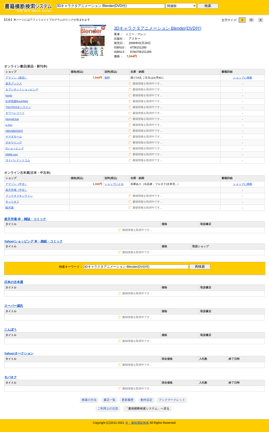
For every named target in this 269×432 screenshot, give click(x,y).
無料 (107, 77)
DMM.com (11, 154)
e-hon (8, 125)
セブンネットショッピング (21, 89)
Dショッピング (14, 148)
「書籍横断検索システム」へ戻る (147, 408)
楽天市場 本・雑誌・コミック (25, 219)
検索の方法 (89, 399)
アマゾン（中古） (16, 184)
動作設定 (146, 399)
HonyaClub (12, 119)
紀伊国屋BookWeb (16, 101)
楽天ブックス (13, 83)
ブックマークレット (172, 399)
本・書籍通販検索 (137, 422)
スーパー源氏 (13, 306)
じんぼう (10, 329)
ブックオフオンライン (19, 195)
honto (8, 95)
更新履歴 (127, 399)
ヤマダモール (13, 136)
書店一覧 (109, 399)
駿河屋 (9, 207)
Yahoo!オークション (18, 353)
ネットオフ (12, 201)
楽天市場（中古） (16, 189)
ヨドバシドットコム (17, 160)
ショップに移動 (242, 77)
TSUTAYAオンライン (18, 107)
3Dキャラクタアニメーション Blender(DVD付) (157, 28)
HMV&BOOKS (14, 130)
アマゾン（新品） (16, 77)
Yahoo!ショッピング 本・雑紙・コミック (33, 241)
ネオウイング (13, 142)
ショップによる (114, 184)
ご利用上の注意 (108, 408)
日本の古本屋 (13, 282)
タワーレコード (15, 113)
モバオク (10, 377)
